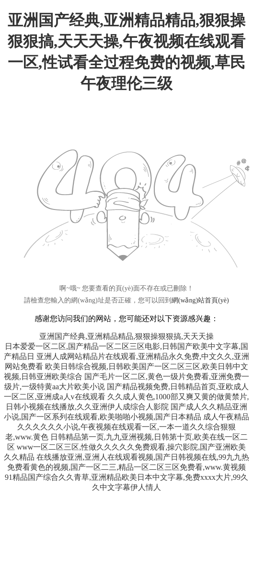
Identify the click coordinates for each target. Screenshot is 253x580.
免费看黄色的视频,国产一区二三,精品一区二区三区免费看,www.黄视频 (126, 467)
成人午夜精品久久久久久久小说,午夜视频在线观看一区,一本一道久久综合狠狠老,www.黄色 (127, 427)
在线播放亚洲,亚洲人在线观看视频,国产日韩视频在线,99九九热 (142, 457)
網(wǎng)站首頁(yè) (200, 300)
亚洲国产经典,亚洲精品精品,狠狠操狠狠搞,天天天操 (126, 336)
